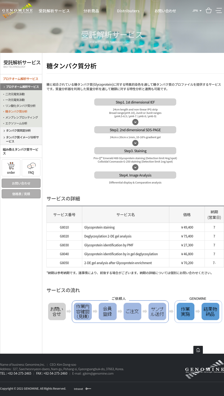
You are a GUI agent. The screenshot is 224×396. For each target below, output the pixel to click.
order (11, 167)
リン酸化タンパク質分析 (20, 105)
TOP (198, 350)
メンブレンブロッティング (21, 117)
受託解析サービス (54, 10)
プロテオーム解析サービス (20, 78)
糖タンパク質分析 (16, 111)
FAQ (31, 167)
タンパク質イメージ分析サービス (22, 139)
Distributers (128, 10)
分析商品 (91, 10)
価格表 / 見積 (21, 194)
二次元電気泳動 (15, 94)
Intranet (78, 389)
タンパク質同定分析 (18, 130)
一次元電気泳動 (15, 100)
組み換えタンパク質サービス (20, 151)
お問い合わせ (165, 10)
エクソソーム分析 (16, 123)
